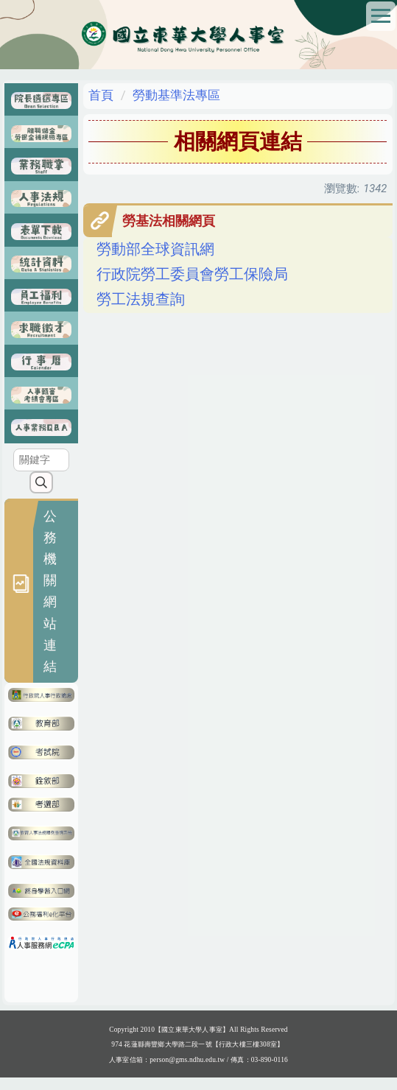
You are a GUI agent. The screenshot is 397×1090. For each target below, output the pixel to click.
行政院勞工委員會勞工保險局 (192, 274)
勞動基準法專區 (176, 95)
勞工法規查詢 (140, 299)
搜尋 (41, 494)
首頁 (100, 95)
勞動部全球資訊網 (155, 249)
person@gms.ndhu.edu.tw (187, 1071)
